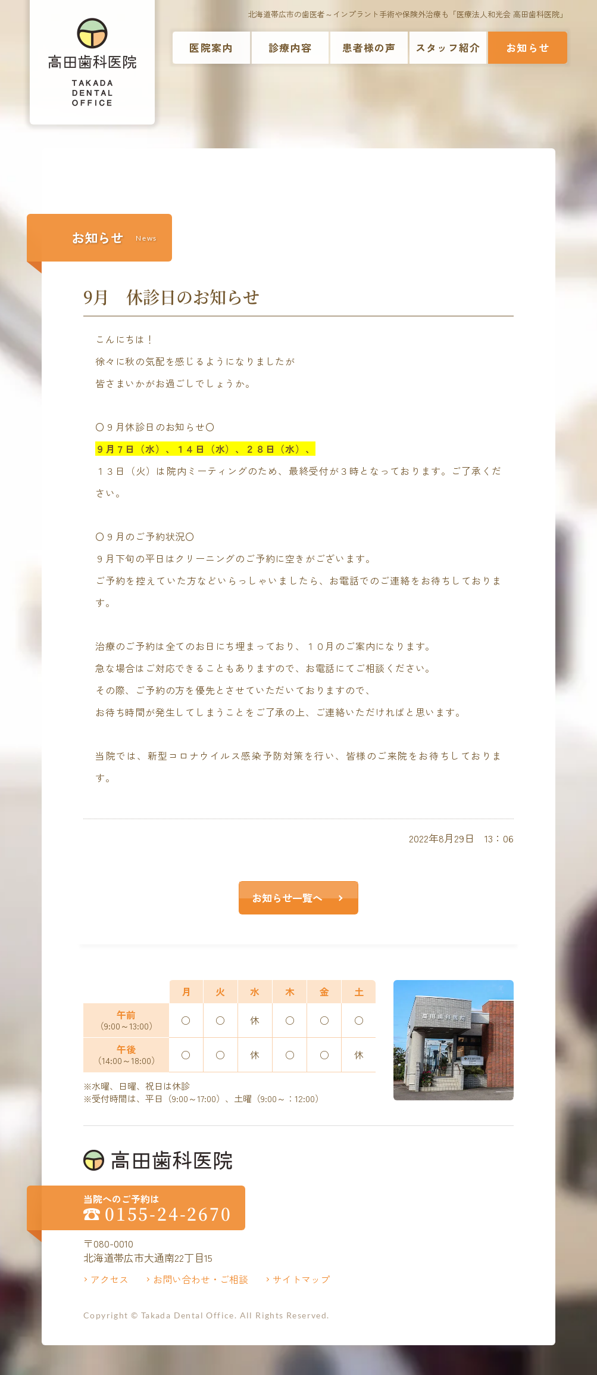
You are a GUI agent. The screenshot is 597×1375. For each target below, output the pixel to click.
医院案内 (211, 47)
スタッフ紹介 (447, 47)
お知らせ (527, 47)
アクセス (109, 1279)
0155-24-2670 (168, 1214)
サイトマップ (301, 1279)
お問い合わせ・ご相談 (200, 1279)
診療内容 (290, 47)
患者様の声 (369, 47)
